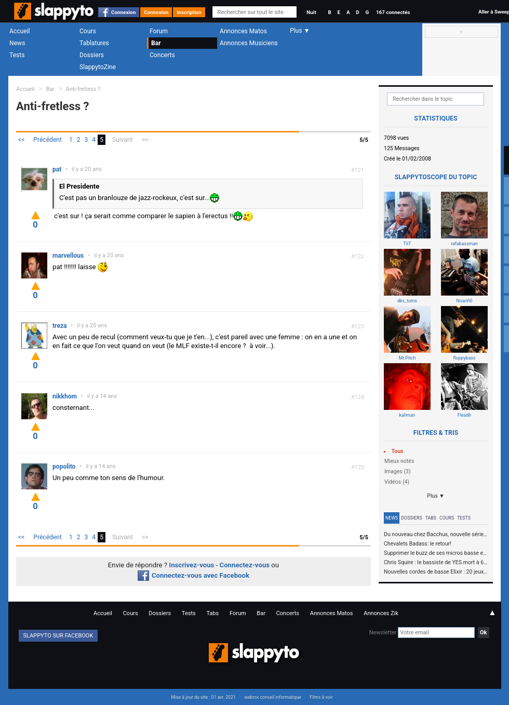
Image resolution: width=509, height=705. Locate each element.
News (17, 43)
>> (145, 139)
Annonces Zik (381, 613)
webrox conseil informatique (272, 697)
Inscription (189, 12)
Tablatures (94, 43)
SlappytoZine (97, 67)
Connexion (123, 12)
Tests (16, 55)
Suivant (122, 139)
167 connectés (393, 12)
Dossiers (91, 55)
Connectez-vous (245, 565)
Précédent (47, 139)
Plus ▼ (436, 496)
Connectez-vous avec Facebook (193, 575)
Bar (156, 43)
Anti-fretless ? (83, 89)
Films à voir (321, 697)
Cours (87, 31)
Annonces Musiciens (249, 43)
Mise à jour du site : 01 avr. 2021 (203, 697)
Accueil (19, 31)
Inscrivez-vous (191, 565)
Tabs (430, 518)
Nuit (311, 12)
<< (21, 139)
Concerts (162, 55)
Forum (159, 31)
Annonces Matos (243, 31)
